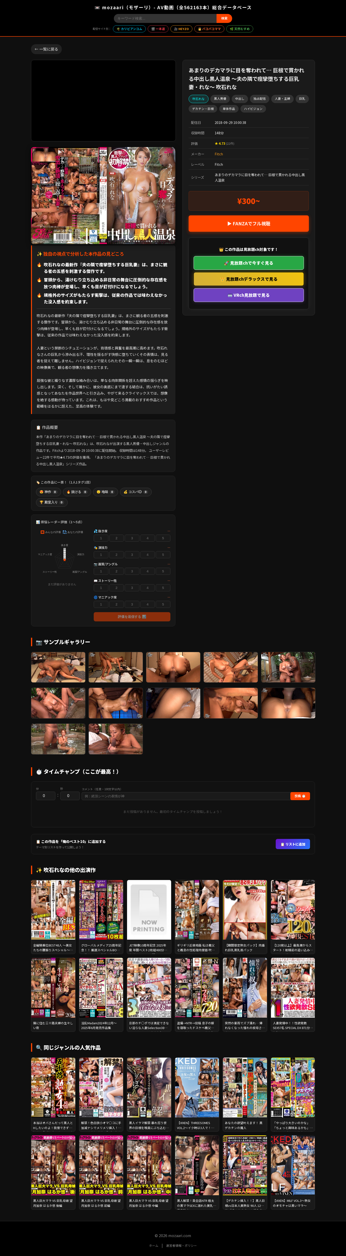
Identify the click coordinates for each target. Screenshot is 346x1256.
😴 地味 (106, 492)
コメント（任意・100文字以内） (102, 789)
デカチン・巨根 (203, 108)
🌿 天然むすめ (240, 28)
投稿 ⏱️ (300, 796)
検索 (224, 18)
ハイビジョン (253, 108)
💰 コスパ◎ (136, 492)
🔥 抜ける (77, 492)
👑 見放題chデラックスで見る (249, 279)
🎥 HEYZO (181, 28)
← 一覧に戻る (46, 49)
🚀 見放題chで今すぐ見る (248, 263)
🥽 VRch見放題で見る (248, 295)
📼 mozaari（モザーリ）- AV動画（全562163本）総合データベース (173, 7)
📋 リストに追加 (292, 844)
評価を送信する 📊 (132, 617)
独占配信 (259, 98)
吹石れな (198, 98)
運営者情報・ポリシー (181, 1245)
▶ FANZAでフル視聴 (248, 223)
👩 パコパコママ (209, 28)
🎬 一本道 (158, 28)
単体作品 (229, 108)
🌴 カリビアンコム (129, 28)
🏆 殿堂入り (52, 502)
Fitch (219, 153)
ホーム (153, 1245)
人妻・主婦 (282, 98)
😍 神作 (49, 492)
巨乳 (302, 98)
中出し (239, 98)
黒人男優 (220, 98)
